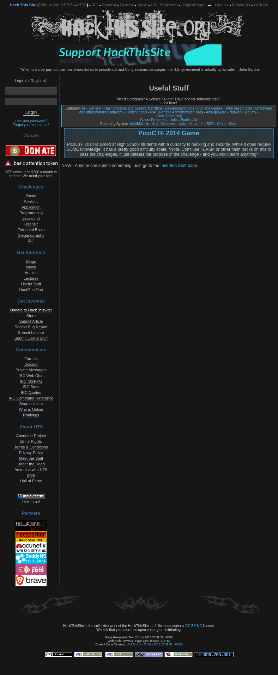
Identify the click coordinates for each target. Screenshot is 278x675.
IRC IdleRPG (31, 381)
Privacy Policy (31, 453)
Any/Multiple (139, 124)
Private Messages (31, 370)
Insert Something (169, 116)
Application (31, 207)
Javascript (31, 218)
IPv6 (31, 475)
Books (186, 120)
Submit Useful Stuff (31, 338)
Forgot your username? (31, 125)
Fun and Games (210, 108)
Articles (31, 273)
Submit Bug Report (31, 327)
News (31, 267)
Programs (158, 120)
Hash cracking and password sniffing (133, 108)
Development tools (179, 108)
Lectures (31, 278)
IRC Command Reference (31, 398)
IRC (95, 5)
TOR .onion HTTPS (56, 5)
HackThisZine (31, 289)
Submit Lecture (31, 332)
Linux (193, 124)
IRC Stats (31, 387)
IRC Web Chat (31, 375)
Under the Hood (31, 464)
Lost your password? (31, 121)
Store (142, 5)
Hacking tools (136, 112)
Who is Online (31, 409)
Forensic (31, 224)
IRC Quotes (31, 392)
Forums (127, 5)
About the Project (31, 436)
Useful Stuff (31, 284)
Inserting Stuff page (179, 165)
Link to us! (31, 502)
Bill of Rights (31, 441)
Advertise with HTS (31, 469)
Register (38, 81)
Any (155, 124)
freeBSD (207, 124)
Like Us (222, 5)
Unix (182, 124)
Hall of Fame (31, 481)
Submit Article (31, 321)
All (83, 108)
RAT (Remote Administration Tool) (176, 112)
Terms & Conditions (31, 447)
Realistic (31, 201)
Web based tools (239, 108)
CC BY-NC (193, 626)
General (95, 108)
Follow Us (241, 5)
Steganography (31, 235)
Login (19, 81)
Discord (109, 5)
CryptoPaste (193, 5)
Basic (31, 196)
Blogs (31, 261)
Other (221, 124)
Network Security (243, 112)
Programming (31, 213)
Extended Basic (31, 230)
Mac (232, 124)
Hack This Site (23, 5)
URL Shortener (164, 5)
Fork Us (261, 5)
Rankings (31, 415)
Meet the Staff (31, 458)
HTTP (82, 5)
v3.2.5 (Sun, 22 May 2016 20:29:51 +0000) (155, 644)
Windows (168, 124)
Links (173, 120)
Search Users (31, 404)
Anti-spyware (216, 112)
